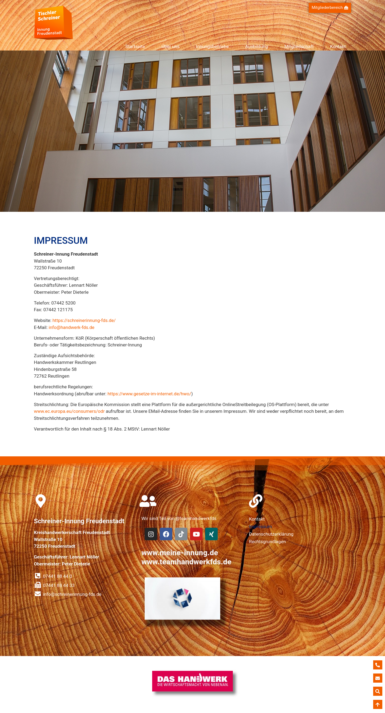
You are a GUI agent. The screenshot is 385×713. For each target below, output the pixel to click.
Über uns (171, 46)
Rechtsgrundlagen (267, 541)
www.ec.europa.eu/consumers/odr (69, 411)
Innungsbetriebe (212, 46)
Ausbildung (256, 46)
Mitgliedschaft (299, 46)
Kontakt (338, 46)
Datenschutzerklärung (271, 534)
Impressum (260, 526)
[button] (330, 8)
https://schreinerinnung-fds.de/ (84, 320)
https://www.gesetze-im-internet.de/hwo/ (149, 393)
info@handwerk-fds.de (71, 327)
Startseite (135, 46)
